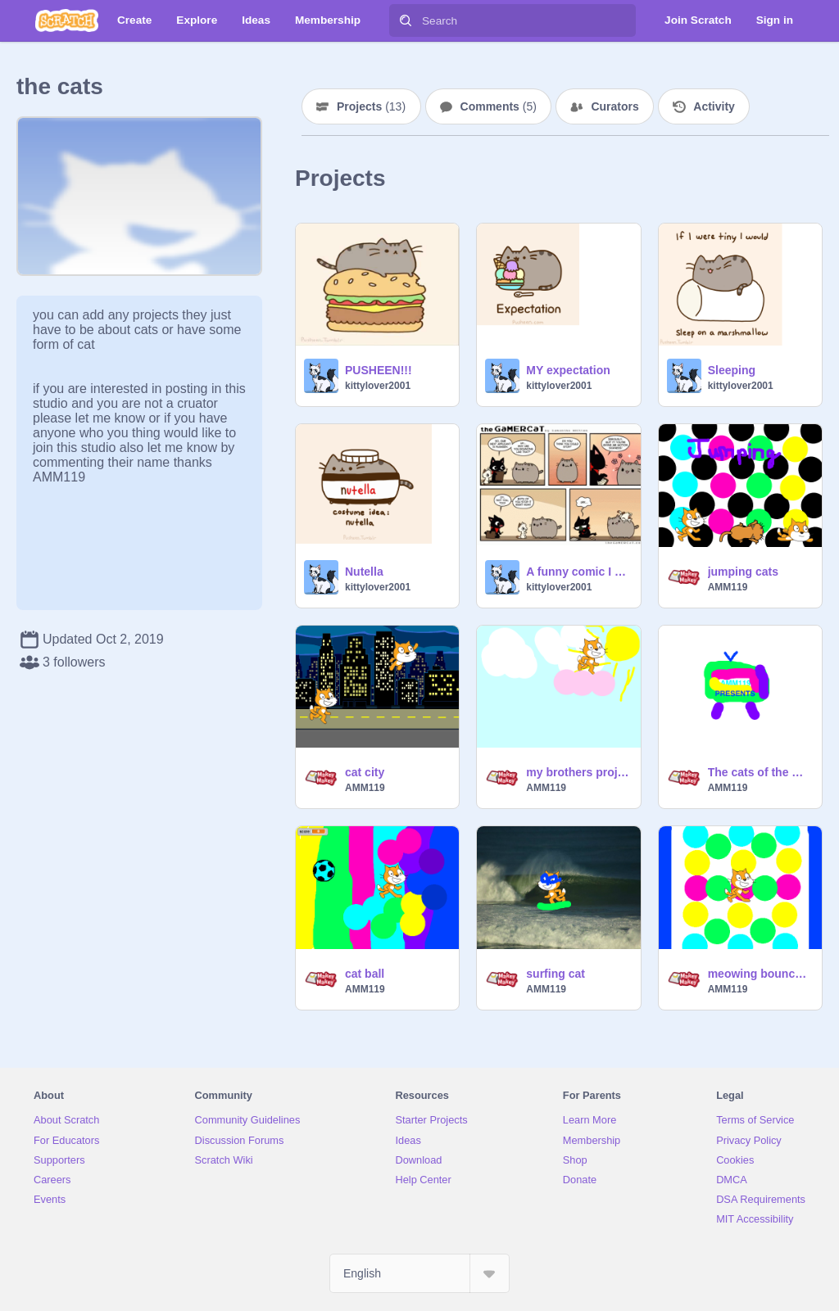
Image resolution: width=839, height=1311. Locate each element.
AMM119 (728, 587)
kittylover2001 (377, 385)
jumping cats (743, 571)
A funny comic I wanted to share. (578, 571)
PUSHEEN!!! (378, 370)
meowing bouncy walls (760, 973)
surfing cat (555, 973)
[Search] (405, 20)
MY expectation (568, 370)
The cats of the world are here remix (760, 772)
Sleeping (731, 370)
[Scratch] (67, 20)
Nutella (364, 571)
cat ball (364, 973)
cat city (364, 772)
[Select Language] (419, 1273)
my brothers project (578, 772)
